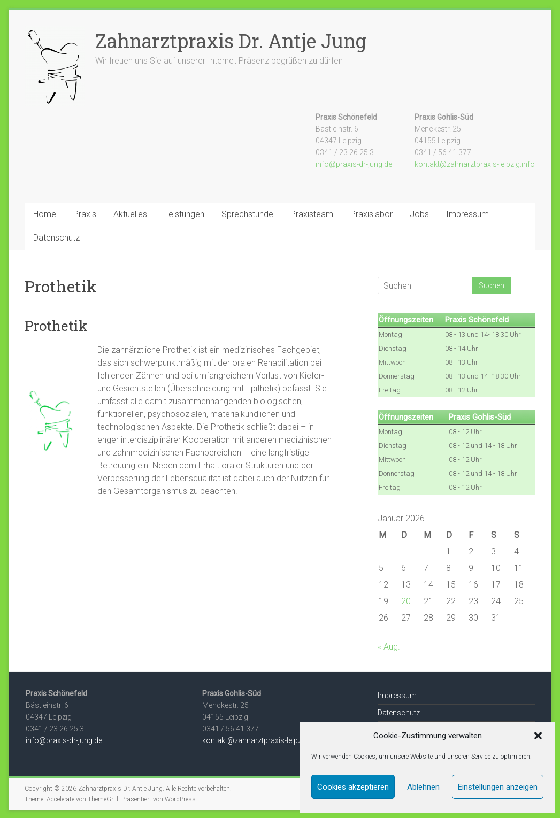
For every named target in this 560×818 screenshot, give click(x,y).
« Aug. (389, 647)
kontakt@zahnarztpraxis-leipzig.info (475, 164)
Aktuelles (130, 214)
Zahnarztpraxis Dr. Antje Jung (230, 40)
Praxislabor (371, 214)
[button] (538, 735)
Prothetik (56, 326)
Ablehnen (423, 787)
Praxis (84, 214)
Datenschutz (56, 238)
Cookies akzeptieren (353, 787)
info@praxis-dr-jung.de (354, 164)
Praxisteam (311, 214)
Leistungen (184, 214)
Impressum (467, 214)
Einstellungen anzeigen (498, 787)
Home (44, 214)
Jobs (419, 214)
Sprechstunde (247, 214)
